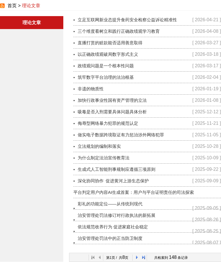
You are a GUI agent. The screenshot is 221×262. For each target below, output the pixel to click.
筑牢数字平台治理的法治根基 (106, 77)
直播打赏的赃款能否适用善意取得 (110, 42)
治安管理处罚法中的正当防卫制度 (110, 238)
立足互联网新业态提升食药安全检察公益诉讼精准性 (127, 19)
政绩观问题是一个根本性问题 (106, 65)
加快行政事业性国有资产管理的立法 (112, 100)
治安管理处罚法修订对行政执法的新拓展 (116, 215)
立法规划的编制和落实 (99, 146)
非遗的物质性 (91, 88)
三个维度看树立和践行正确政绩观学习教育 (119, 31)
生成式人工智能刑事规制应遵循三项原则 (116, 169)
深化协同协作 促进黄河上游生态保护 (113, 180)
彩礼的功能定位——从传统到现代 (110, 203)
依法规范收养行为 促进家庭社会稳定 (113, 226)
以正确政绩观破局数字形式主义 (108, 54)
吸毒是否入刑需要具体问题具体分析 (112, 111)
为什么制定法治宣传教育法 (103, 157)
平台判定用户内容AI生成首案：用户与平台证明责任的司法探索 (133, 192)
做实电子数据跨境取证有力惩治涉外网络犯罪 (121, 134)
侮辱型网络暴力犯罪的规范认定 (108, 123)
